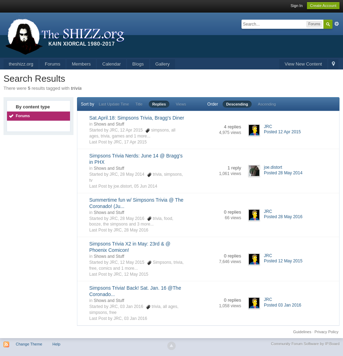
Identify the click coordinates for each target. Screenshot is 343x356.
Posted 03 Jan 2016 (282, 305)
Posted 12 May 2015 (283, 260)
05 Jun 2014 (145, 186)
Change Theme (29, 344)
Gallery (162, 64)
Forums (52, 64)
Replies (159, 104)
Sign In (296, 6)
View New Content (303, 64)
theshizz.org (21, 64)
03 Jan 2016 (135, 318)
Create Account (323, 6)
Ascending (267, 104)
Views (181, 104)
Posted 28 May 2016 (283, 216)
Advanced (337, 24)
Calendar (111, 64)
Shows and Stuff (109, 124)
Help (56, 344)
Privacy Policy (326, 332)
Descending (237, 104)
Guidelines (302, 332)
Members (81, 64)
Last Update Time (114, 104)
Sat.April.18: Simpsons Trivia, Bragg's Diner (136, 118)
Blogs (138, 64)
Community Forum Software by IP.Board (305, 344)
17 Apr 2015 (135, 142)
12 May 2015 (136, 274)
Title (138, 104)
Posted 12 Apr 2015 (282, 131)
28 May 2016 (136, 230)
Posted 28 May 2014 (283, 172)
